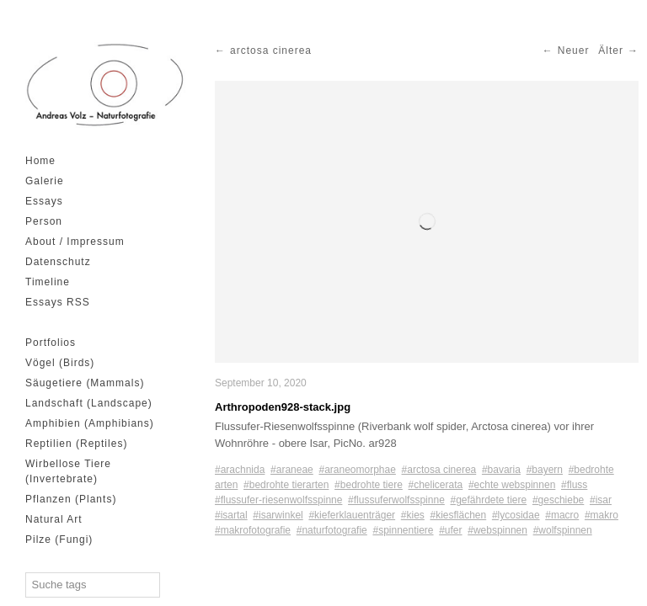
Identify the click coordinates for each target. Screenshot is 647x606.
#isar (601, 500)
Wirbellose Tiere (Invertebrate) (68, 471)
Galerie (44, 181)
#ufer (450, 530)
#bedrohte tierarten (286, 485)
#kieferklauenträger (351, 515)
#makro (601, 515)
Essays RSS (57, 302)
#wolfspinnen (562, 530)
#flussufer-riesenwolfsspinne (278, 500)
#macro (562, 515)
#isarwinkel (277, 515)
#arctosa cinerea (439, 470)
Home (40, 161)
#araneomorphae (356, 470)
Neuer (574, 50)
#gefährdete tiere (488, 500)
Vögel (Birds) (59, 363)
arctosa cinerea (271, 50)
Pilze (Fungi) (59, 539)
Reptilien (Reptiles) (76, 443)
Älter (610, 50)
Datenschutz (58, 262)
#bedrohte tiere (368, 485)
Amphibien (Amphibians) (89, 423)
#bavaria (501, 470)
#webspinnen (497, 530)
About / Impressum (75, 241)
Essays (44, 201)
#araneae (291, 470)
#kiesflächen (458, 515)
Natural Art (54, 519)
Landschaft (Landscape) (88, 403)
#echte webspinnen (511, 485)
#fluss (574, 485)
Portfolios (50, 342)
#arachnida (240, 470)
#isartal (231, 515)
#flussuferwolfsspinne (396, 500)
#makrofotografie (253, 530)
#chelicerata (436, 485)
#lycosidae (516, 515)
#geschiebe (558, 500)
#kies (413, 515)
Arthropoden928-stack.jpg (282, 407)
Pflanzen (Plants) (70, 499)
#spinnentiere (402, 530)
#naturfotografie (332, 530)
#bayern (545, 470)
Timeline (47, 282)
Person (43, 221)
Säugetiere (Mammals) (84, 383)
